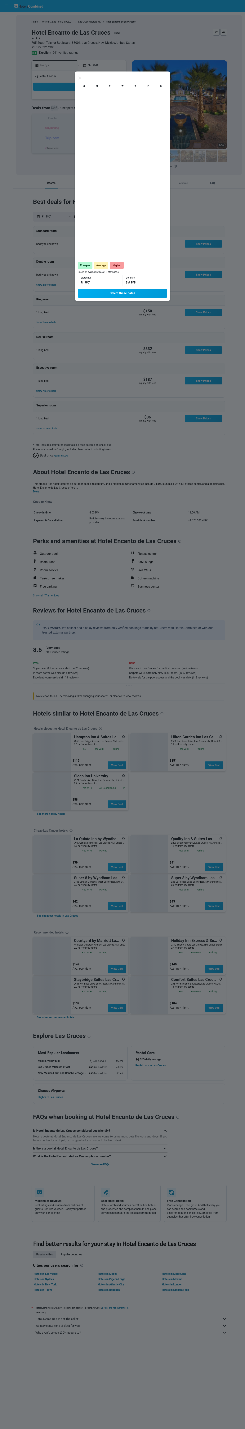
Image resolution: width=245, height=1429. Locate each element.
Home (35, 21)
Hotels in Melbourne (174, 1273)
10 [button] (70, 119)
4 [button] (79, 110)
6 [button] (98, 110)
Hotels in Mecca (107, 1273)
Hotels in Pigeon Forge (111, 1279)
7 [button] (107, 110)
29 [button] (116, 137)
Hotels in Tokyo (43, 1289)
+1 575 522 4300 (43, 47)
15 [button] (116, 119)
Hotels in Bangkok (109, 1289)
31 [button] (70, 147)
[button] (6, 6)
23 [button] (61, 137)
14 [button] (107, 119)
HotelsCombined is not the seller (131, 1319)
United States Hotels (52, 21)
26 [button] (88, 137)
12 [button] (88, 119)
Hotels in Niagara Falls (175, 1289)
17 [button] (70, 128)
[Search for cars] (6, 33)
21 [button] (107, 128)
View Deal (117, 765)
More (36, 491)
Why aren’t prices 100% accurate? (131, 1332)
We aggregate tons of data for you (131, 1325)
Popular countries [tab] (71, 1254)
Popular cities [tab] (44, 1254)
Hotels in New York (45, 1284)
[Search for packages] (6, 41)
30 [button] (61, 147)
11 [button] (79, 119)
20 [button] (98, 128)
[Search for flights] (6, 17)
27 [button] (98, 137)
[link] (51, 814)
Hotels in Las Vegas (46, 1273)
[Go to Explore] (6, 50)
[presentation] (175, 166)
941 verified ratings (65, 52)
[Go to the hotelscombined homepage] (29, 6)
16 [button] (61, 128)
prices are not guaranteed (115, 1307)
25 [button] (79, 137)
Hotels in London (172, 1284)
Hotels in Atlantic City (111, 1284)
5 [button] (88, 110)
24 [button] (70, 137)
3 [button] (70, 110)
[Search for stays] (6, 25)
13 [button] (98, 119)
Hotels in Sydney (44, 1279)
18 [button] (79, 128)
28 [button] (107, 137)
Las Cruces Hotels (87, 21)
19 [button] (88, 128)
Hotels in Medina (172, 1279)
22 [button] (116, 128)
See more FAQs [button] (100, 1164)
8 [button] (116, 110)
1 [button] (116, 101)
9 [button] (61, 119)
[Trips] (6, 60)
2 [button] (61, 110)
